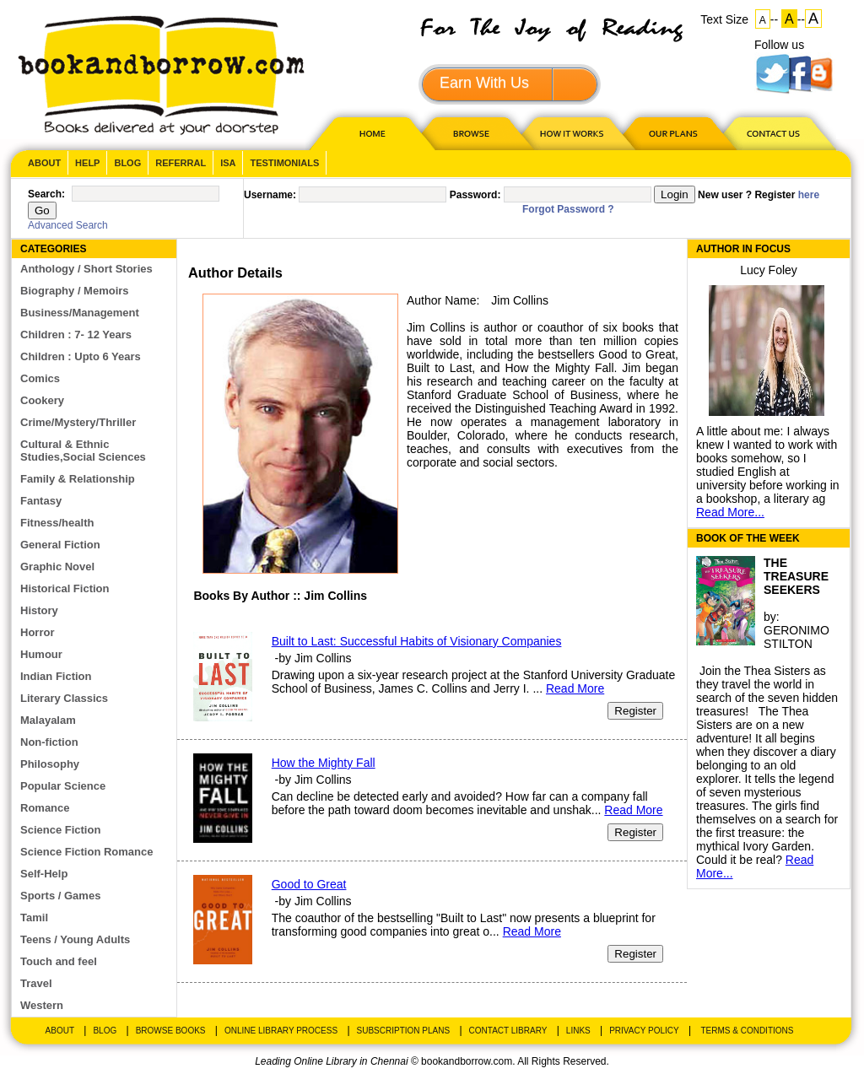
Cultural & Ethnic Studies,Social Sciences (83, 450)
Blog (127, 163)
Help (87, 163)
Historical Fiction (64, 588)
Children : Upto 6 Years (80, 356)
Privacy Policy (643, 1030)
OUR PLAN (672, 133)
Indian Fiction (56, 676)
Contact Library (508, 1030)
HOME (368, 133)
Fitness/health (57, 522)
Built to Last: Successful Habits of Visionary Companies (417, 641)
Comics (40, 378)
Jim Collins (519, 300)
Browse (472, 133)
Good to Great (309, 884)
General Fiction (60, 544)
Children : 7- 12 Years (76, 334)
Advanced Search (68, 225)
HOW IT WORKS (571, 133)
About (44, 163)
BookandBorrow (161, 75)
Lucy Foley (768, 270)
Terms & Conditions (746, 1030)
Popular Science (62, 786)
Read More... (730, 512)
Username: (270, 195)
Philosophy (49, 764)
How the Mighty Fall (323, 762)
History (39, 610)
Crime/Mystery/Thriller (78, 422)
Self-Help (44, 873)
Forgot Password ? (568, 209)
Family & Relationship (77, 478)
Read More (575, 688)
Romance (45, 807)
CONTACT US (772, 133)
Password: (475, 195)
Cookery (42, 400)
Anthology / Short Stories (86, 268)
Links (578, 1030)
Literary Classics (64, 698)
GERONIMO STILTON (796, 636)
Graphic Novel (57, 566)
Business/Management (79, 312)
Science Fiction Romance (87, 851)
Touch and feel (58, 961)
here (808, 195)
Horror (37, 632)
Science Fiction (60, 829)
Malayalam (48, 720)
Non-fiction (49, 742)
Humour (41, 654)
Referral (180, 163)
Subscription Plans (404, 1030)
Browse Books (171, 1030)
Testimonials (284, 163)
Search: (46, 194)
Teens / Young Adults (75, 939)
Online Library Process (281, 1030)
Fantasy (41, 500)
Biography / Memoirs (74, 290)
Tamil (34, 917)
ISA (227, 163)
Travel (36, 983)
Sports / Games (60, 895)
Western (41, 1005)
